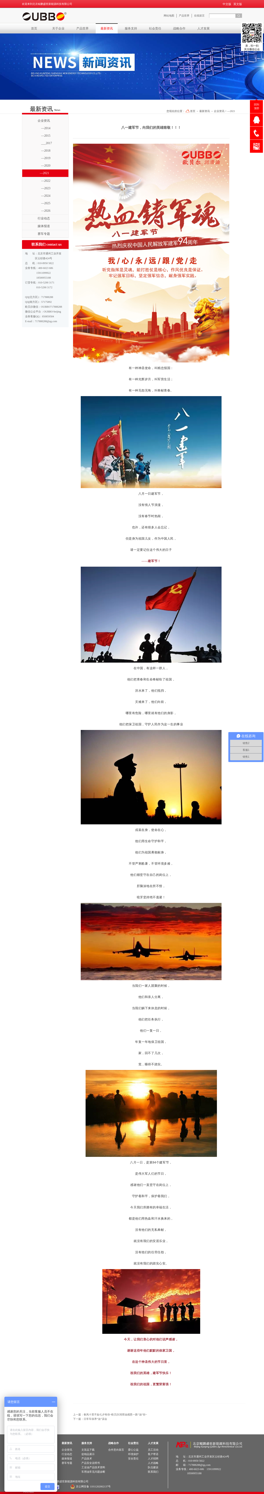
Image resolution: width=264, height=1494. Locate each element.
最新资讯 (204, 111)
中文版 (227, 4)
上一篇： (110, 1414)
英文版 (237, 4)
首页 (34, 28)
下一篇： (90, 1418)
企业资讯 (219, 111)
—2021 (231, 111)
